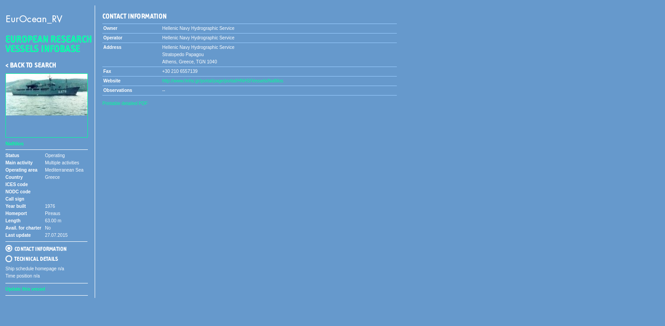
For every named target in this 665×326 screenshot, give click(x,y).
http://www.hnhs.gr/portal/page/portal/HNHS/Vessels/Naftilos (222, 80)
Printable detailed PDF (125, 103)
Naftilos (14, 143)
